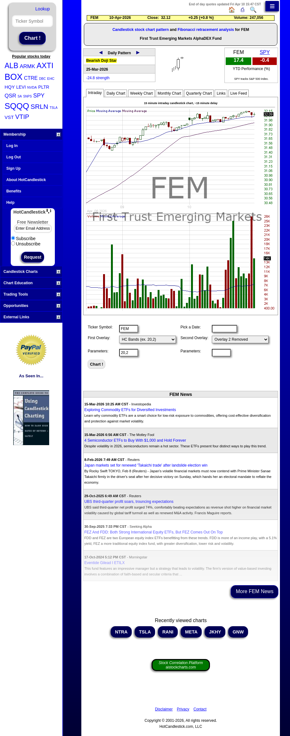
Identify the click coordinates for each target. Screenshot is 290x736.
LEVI (21, 87)
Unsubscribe (26, 243)
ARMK (27, 66)
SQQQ (17, 106)
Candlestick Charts (32, 271)
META (191, 631)
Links (221, 93)
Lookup (42, 8)
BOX (14, 77)
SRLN (39, 106)
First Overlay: (99, 338)
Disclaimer (164, 709)
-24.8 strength (97, 78)
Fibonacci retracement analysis (205, 29)
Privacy (183, 709)
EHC (51, 78)
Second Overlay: (194, 338)
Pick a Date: (190, 327)
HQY (10, 87)
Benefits (13, 191)
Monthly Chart (169, 93)
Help (10, 202)
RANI (168, 631)
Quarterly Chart (199, 93)
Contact (200, 709)
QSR (10, 96)
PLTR (43, 87)
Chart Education (32, 283)
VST (9, 117)
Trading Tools (32, 294)
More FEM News (254, 591)
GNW (238, 631)
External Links (32, 317)
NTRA (121, 631)
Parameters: (98, 351)
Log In (12, 146)
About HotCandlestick (26, 180)
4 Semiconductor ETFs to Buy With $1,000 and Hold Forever (135, 440)
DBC (42, 78)
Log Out (13, 157)
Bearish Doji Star (101, 60)
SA (20, 96)
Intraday (95, 93)
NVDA (32, 87)
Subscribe (23, 238)
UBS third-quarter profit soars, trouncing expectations (128, 501)
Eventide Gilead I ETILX (104, 563)
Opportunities (32, 305)
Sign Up (13, 168)
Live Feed (238, 93)
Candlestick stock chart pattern (141, 29)
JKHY (215, 631)
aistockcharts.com (181, 665)
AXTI (45, 65)
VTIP (22, 116)
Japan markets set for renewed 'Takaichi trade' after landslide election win (145, 465)
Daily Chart (116, 93)
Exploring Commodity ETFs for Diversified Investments (130, 410)
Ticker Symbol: (100, 327)
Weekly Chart (141, 93)
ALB (11, 66)
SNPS (27, 96)
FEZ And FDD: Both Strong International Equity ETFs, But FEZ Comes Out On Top (153, 532)
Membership (32, 134)
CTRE (31, 78)
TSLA (53, 107)
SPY (38, 95)
